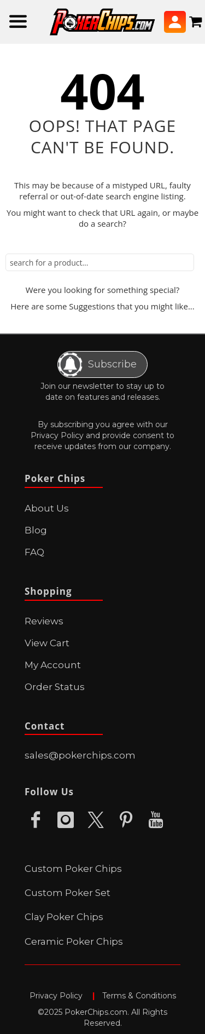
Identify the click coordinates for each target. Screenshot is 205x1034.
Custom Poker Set (67, 892)
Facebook (35, 820)
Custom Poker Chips (73, 868)
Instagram (66, 820)
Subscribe (97, 364)
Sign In (175, 22)
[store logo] (102, 22)
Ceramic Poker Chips (74, 941)
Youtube (156, 820)
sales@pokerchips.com (80, 755)
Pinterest (126, 820)
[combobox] (99, 262)
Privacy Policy (57, 435)
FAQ (34, 552)
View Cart (47, 642)
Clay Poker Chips (64, 916)
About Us (47, 508)
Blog (36, 530)
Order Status (55, 686)
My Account (53, 664)
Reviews (44, 621)
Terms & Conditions (139, 996)
